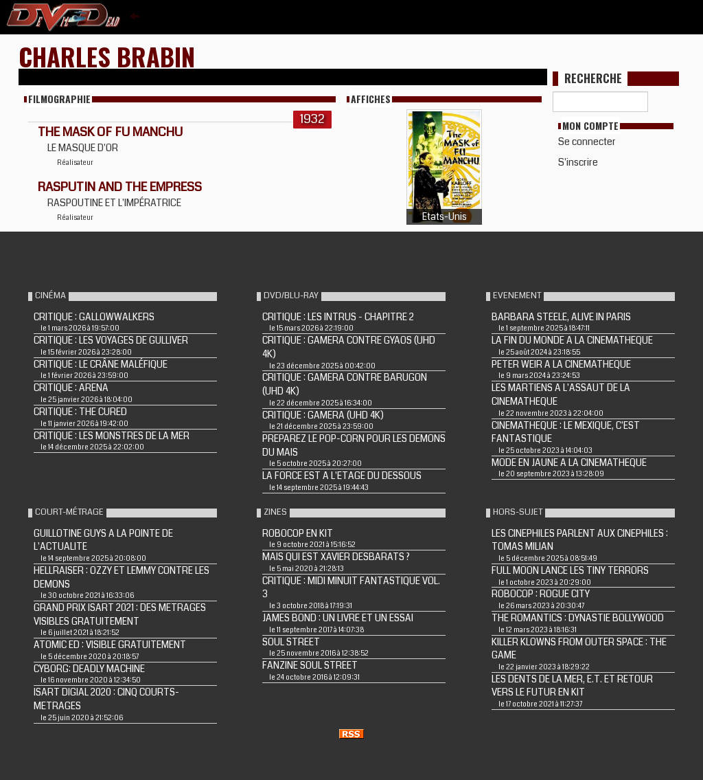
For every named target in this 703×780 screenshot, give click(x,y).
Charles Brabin (107, 56)
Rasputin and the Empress (120, 187)
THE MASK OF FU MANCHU (110, 132)
